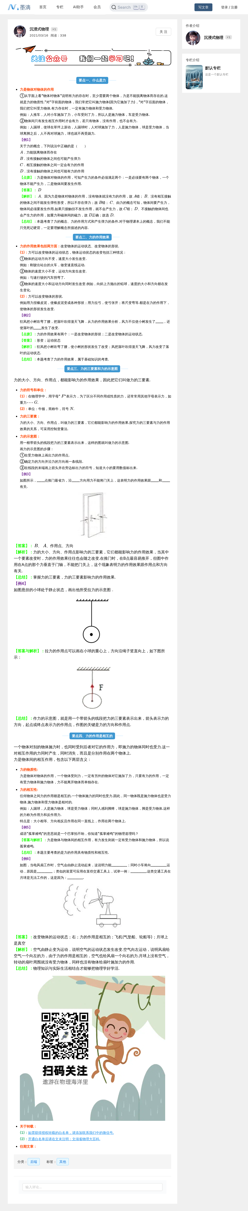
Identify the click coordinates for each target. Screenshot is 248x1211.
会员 (97, 7)
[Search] (128, 7)
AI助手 (78, 7)
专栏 (59, 7)
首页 (42, 7)
